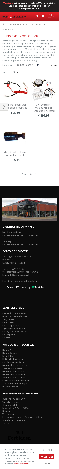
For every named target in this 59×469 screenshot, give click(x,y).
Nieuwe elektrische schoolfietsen (18, 365)
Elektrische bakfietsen (13, 359)
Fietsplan (6, 411)
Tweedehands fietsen (12, 368)
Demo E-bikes (8, 356)
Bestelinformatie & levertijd (15, 313)
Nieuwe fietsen (9, 353)
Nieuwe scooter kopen (13, 371)
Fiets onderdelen (10, 386)
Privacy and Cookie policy (14, 331)
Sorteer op (7, 64)
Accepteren (47, 456)
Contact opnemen (10, 325)
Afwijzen (46, 463)
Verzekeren (8, 414)
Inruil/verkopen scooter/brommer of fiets (22, 417)
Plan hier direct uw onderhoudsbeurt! (20, 281)
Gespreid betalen (10, 404)
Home (3, 24)
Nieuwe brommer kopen (13, 374)
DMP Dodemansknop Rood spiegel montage (15, 106)
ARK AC (38, 24)
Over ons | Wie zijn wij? (13, 398)
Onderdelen (15, 24)
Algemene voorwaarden (13, 328)
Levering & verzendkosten (15, 316)
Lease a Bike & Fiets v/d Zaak (16, 408)
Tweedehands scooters (13, 377)
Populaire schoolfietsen (13, 362)
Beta (28, 24)
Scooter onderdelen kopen (15, 383)
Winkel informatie (10, 402)
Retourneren (8, 322)
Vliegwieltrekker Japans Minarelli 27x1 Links (15, 154)
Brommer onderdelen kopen (16, 380)
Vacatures (7, 423)
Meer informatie (22, 463)
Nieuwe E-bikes (9, 350)
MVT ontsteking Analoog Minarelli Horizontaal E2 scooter (43, 107)
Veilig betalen (8, 319)
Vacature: (8, 3)
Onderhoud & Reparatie (13, 420)
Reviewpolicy (8, 334)
